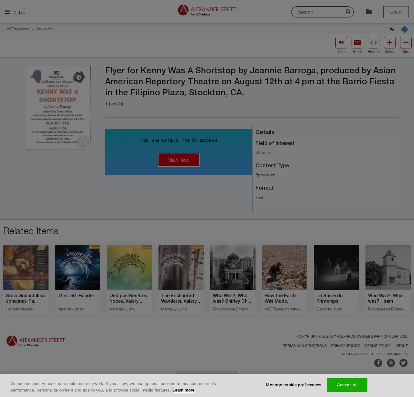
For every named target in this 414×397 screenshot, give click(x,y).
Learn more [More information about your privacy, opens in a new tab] (183, 389)
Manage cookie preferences (293, 384)
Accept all (347, 384)
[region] (207, 385)
